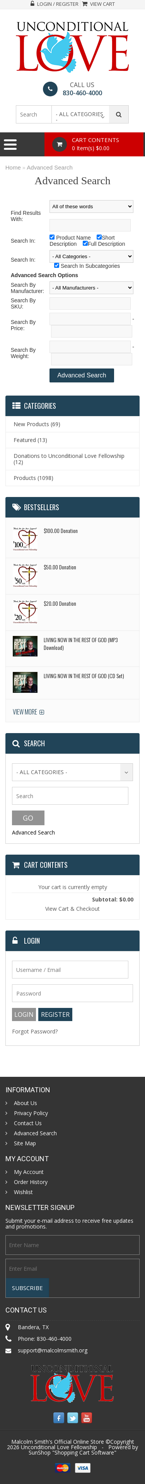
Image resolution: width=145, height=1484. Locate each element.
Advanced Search (49, 167)
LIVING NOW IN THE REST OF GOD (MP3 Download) (81, 643)
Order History (31, 1182)
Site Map (25, 1143)
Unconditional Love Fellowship (59, 1447)
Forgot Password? (35, 1031)
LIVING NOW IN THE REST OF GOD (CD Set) (84, 676)
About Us (25, 1103)
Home (13, 167)
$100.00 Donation (61, 530)
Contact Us (28, 1123)
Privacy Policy (31, 1113)
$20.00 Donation (60, 603)
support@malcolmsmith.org (52, 1350)
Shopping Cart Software (84, 1452)
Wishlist (23, 1192)
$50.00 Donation (60, 567)
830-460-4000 (82, 93)
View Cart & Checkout (72, 908)
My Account (29, 1172)
